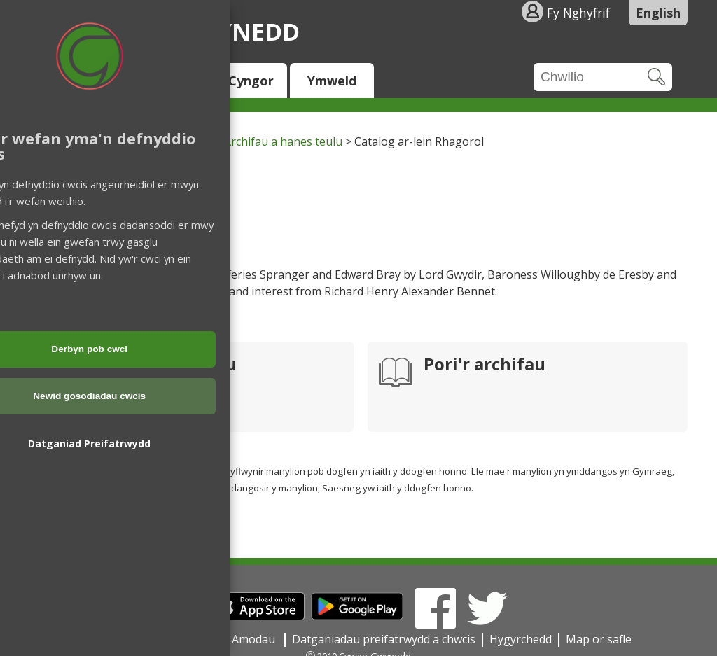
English (658, 12)
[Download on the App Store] (257, 616)
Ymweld (331, 80)
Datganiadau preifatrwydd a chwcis (383, 639)
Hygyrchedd (520, 639)
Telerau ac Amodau (226, 639)
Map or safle (599, 639)
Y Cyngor (245, 80)
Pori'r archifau (484, 365)
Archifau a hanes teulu (283, 141)
